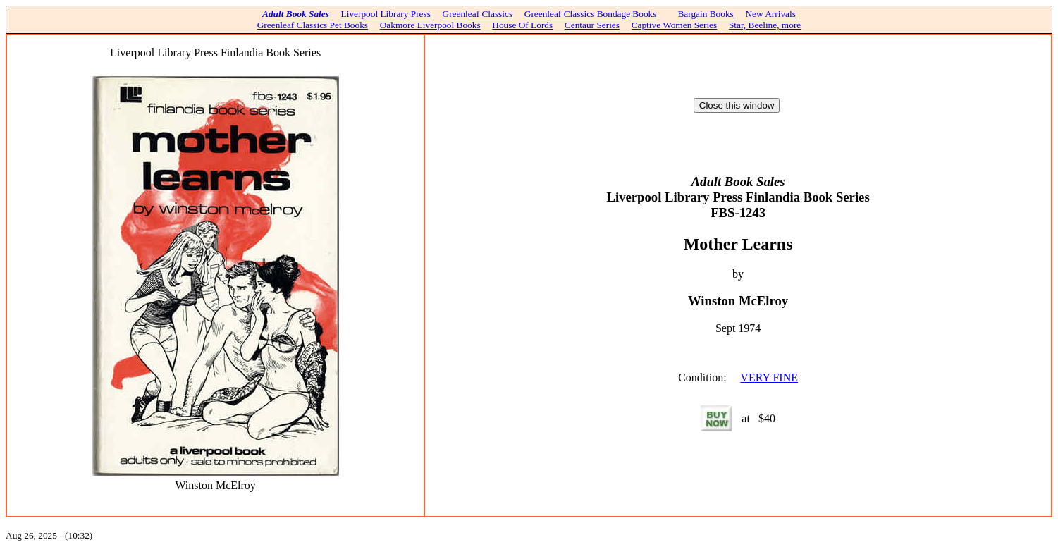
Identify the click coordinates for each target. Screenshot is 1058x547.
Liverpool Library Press (386, 13)
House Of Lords (522, 25)
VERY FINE (769, 377)
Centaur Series (592, 25)
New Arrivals (770, 13)
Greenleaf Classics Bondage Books (590, 13)
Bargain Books (705, 13)
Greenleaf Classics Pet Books (312, 25)
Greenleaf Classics (478, 13)
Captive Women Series (675, 25)
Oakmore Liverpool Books (430, 25)
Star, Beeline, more (765, 25)
